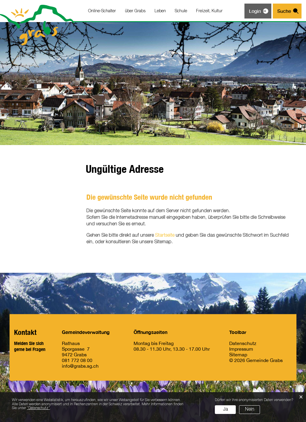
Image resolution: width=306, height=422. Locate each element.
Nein (249, 409)
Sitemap (238, 354)
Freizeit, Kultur (209, 11)
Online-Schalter (102, 11)
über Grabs (135, 11)
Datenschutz (242, 343)
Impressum (241, 349)
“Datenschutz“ (38, 408)
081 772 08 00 (77, 360)
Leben (160, 11)
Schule (181, 11)
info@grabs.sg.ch (80, 366)
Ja (225, 409)
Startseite (165, 235)
